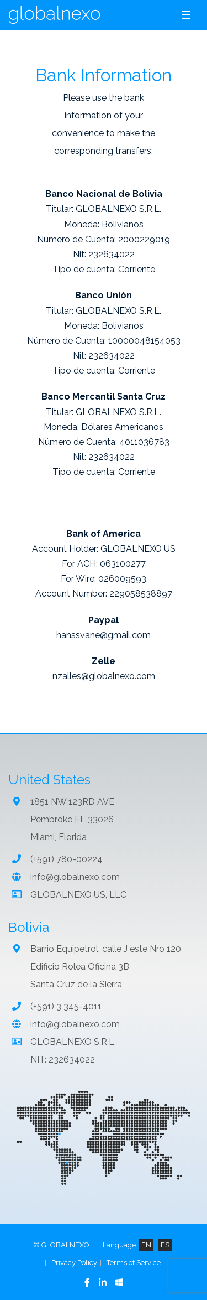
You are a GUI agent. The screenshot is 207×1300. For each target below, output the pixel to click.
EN (146, 1245)
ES (165, 1245)
